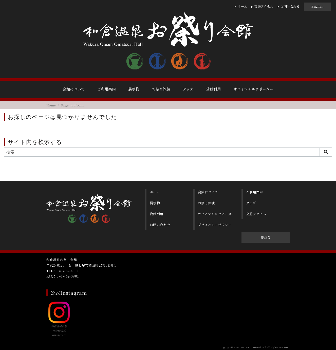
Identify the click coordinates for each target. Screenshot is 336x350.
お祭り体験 (161, 88)
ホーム (242, 6)
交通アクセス (263, 6)
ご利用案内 (106, 88)
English (317, 6)
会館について (74, 88)
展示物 (133, 88)
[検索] (168, 152)
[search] (326, 152)
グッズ (188, 88)
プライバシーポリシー (215, 223)
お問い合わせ (290, 6)
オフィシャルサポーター (253, 88)
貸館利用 (213, 88)
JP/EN (265, 236)
